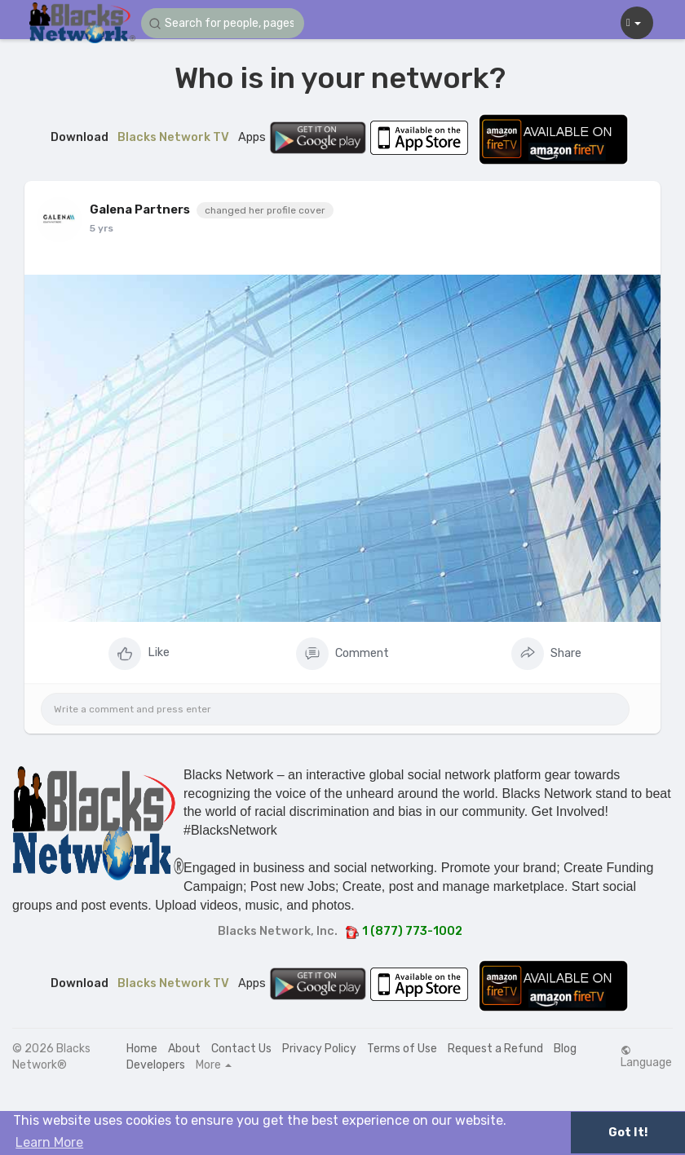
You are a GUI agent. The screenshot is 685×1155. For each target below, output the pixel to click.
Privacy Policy (319, 1049)
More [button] (214, 1065)
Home (141, 1049)
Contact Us (241, 1049)
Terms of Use (402, 1049)
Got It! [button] (627, 1133)
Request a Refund (495, 1049)
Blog (565, 1049)
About (184, 1049)
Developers (155, 1065)
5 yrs (101, 228)
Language (646, 1057)
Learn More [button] (49, 1142)
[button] (222, 23)
